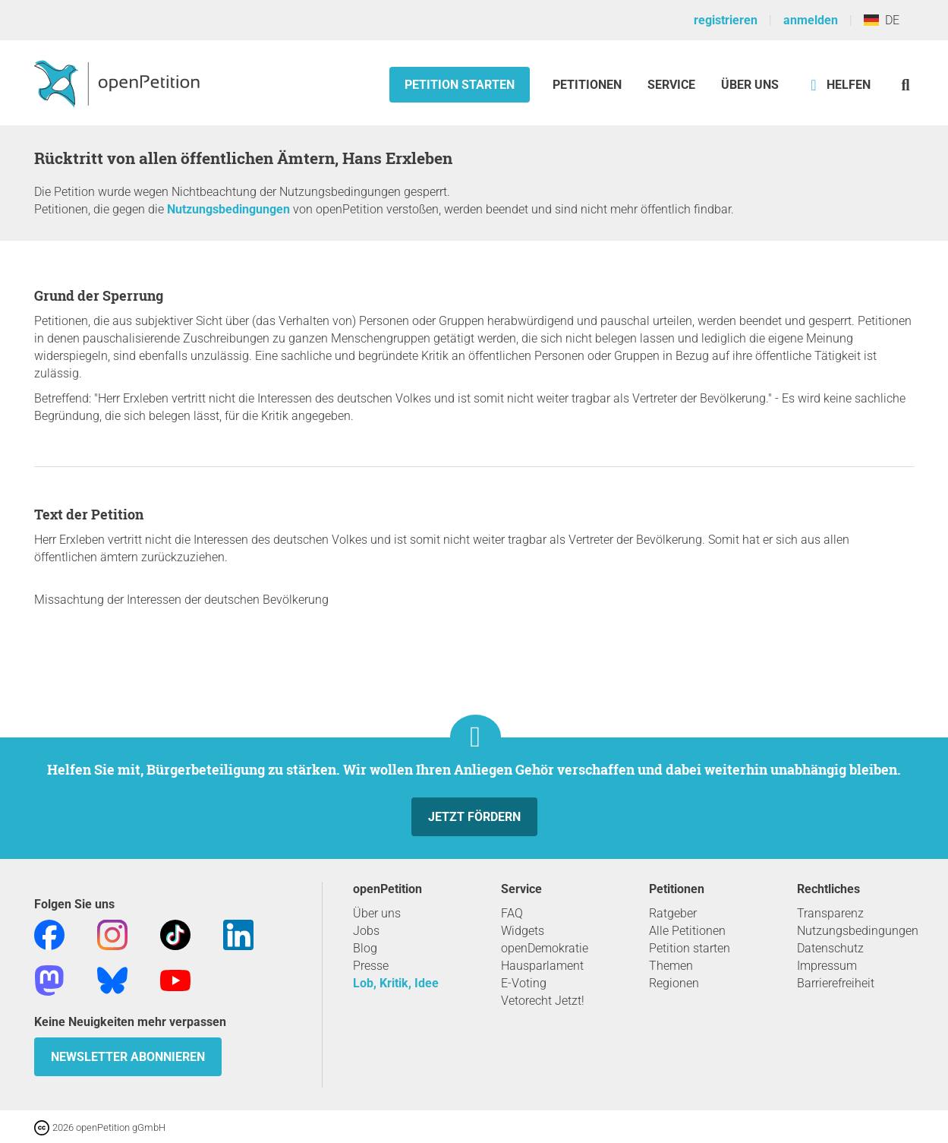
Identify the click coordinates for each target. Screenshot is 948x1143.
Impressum (827, 965)
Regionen (674, 983)
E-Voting (523, 983)
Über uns (377, 913)
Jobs (366, 931)
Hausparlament (542, 965)
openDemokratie (544, 948)
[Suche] (905, 84)
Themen (671, 965)
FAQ (512, 913)
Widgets (522, 931)
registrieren (725, 20)
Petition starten (460, 84)
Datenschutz (830, 948)
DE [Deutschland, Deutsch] (881, 20)
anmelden (810, 20)
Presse (371, 965)
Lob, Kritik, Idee (396, 983)
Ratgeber (673, 913)
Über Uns (750, 84)
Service (671, 84)
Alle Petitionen (687, 931)
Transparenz (830, 913)
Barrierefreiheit (835, 983)
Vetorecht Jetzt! (542, 1000)
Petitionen (589, 84)
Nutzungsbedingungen (228, 209)
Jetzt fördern (474, 817)
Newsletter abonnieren (128, 1057)
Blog (365, 948)
